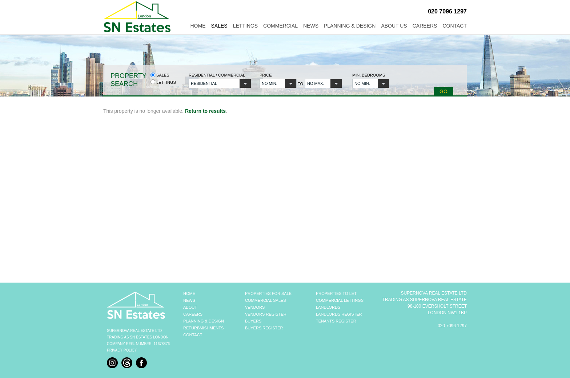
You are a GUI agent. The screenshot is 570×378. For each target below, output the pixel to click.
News (310, 25)
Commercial (280, 25)
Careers (425, 25)
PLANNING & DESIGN (203, 321)
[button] (220, 83)
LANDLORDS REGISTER (339, 314)
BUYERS (253, 321)
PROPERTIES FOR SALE (268, 293)
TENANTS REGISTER (336, 321)
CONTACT (192, 335)
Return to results (205, 111)
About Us (394, 25)
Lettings (245, 25)
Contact (454, 25)
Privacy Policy (122, 350)
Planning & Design (350, 25)
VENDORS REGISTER (265, 314)
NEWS (189, 300)
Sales (219, 25)
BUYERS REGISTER (264, 328)
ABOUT (190, 307)
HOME (189, 293)
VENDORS (255, 307)
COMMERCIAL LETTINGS (340, 300)
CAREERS (192, 314)
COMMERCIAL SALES (265, 300)
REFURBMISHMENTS (203, 328)
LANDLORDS (328, 307)
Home (197, 25)
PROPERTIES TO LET (336, 293)
